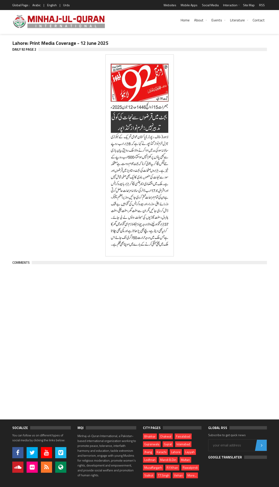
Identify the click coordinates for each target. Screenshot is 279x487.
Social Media (210, 5)
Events (216, 20)
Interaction (230, 5)
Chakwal (165, 436)
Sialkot (148, 475)
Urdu (66, 5)
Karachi (161, 452)
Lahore (175, 452)
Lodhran (149, 459)
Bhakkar (149, 436)
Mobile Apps (189, 5)
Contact (259, 20)
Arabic (36, 5)
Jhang (148, 452)
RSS (262, 5)
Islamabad (183, 444)
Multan (185, 459)
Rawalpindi (190, 467)
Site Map (249, 5)
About (198, 20)
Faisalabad (183, 436)
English (52, 5)
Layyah (190, 452)
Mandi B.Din (168, 459)
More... (192, 475)
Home (185, 20)
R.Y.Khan (172, 467)
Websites (170, 5)
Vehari (178, 475)
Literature (237, 20)
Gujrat (168, 444)
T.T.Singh (163, 475)
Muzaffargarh (153, 467)
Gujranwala (151, 444)
